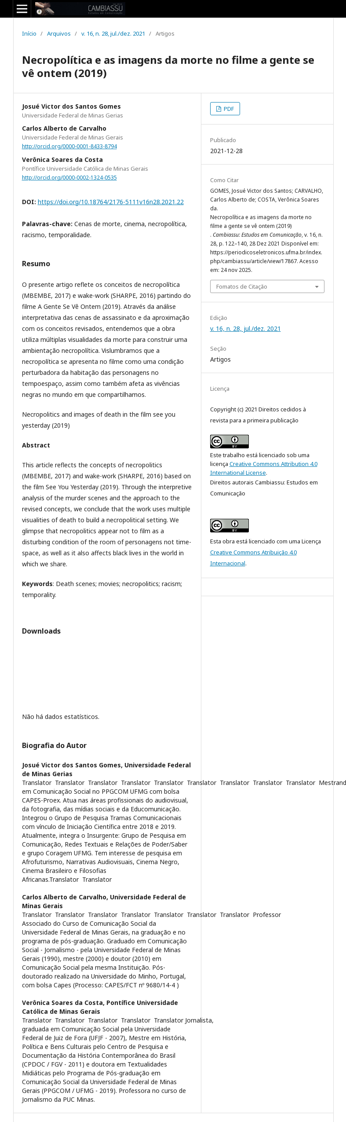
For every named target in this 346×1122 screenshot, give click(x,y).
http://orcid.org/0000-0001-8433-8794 (69, 146)
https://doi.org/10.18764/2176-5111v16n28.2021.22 (111, 202)
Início (29, 33)
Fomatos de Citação (241, 286)
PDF (228, 109)
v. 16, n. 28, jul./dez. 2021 (113, 33)
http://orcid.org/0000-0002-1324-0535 (69, 177)
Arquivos (59, 33)
